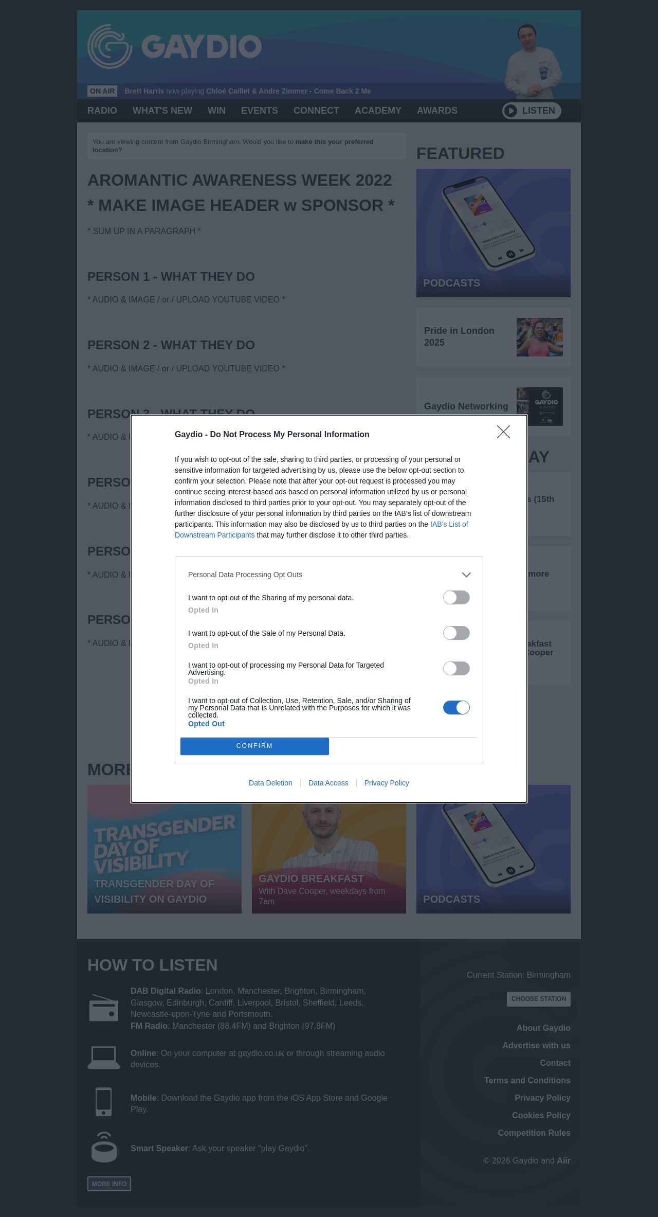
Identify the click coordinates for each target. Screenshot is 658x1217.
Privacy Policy (386, 783)
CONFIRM (254, 746)
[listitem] (329, 574)
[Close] (507, 435)
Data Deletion (271, 783)
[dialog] (329, 608)
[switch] (456, 597)
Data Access (328, 783)
